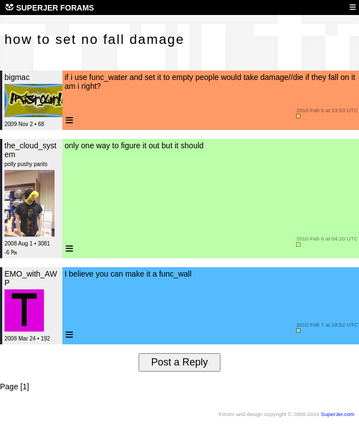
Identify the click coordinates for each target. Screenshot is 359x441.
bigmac (16, 77)
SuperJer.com (338, 414)
